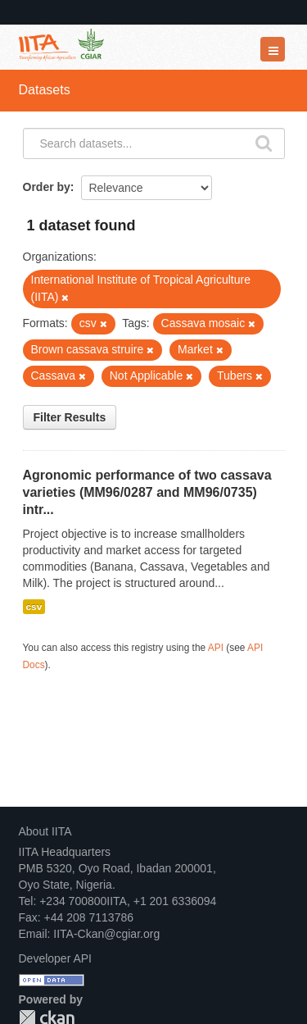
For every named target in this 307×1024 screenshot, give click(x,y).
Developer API (56, 958)
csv (34, 606)
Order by (46, 186)
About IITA (45, 831)
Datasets (44, 90)
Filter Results (70, 417)
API (215, 647)
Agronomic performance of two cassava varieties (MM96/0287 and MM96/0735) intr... (147, 492)
